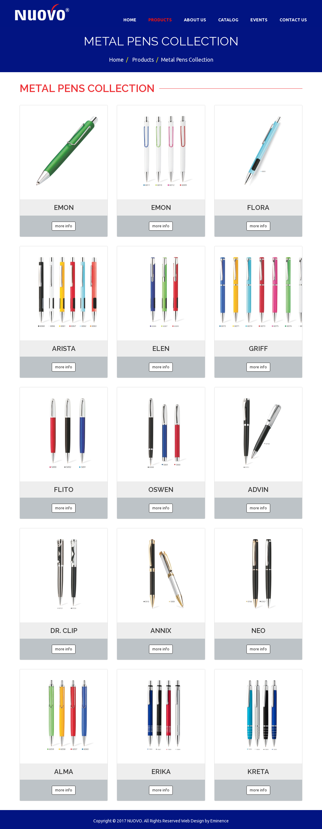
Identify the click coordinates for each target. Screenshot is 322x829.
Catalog (228, 19)
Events (259, 19)
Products (160, 19)
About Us (195, 19)
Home (129, 19)
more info (63, 226)
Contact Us (293, 19)
